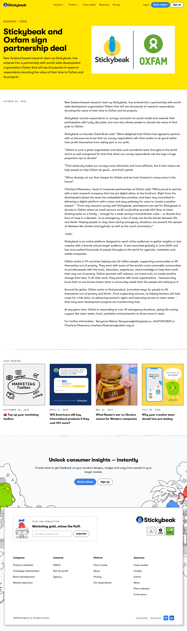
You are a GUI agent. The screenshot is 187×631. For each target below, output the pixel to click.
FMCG (57, 565)
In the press (140, 594)
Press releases (142, 588)
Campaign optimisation (26, 571)
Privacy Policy (142, 618)
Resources (104, 4)
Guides (138, 571)
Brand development (24, 576)
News (137, 582)
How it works (101, 565)
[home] (15, 5)
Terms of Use (155, 618)
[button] (59, 5)
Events (137, 576)
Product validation (23, 565)
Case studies (89, 4)
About (97, 571)
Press (23, 21)
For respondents (103, 582)
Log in (146, 4)
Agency (57, 576)
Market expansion (23, 582)
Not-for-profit (60, 571)
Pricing (116, 4)
